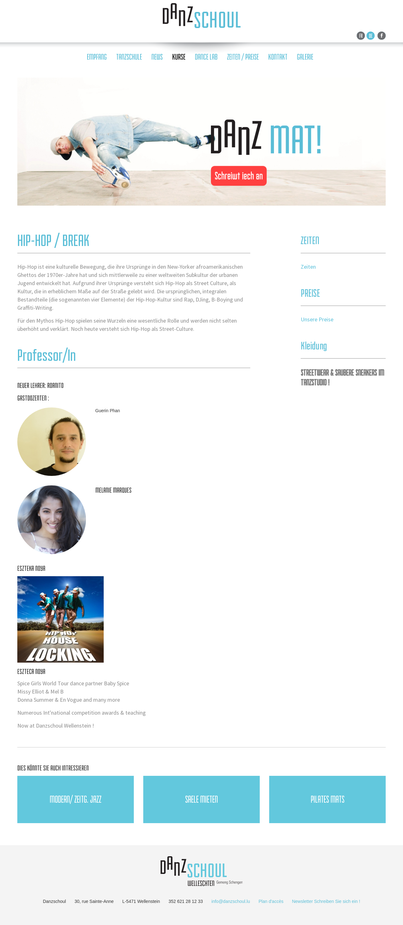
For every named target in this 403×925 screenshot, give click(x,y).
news (157, 57)
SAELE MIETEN (201, 799)
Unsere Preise (317, 319)
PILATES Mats (327, 799)
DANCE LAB (206, 57)
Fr (361, 35)
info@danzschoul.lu (231, 901)
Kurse (178, 57)
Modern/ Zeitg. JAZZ (75, 799)
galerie (305, 57)
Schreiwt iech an (239, 175)
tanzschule (129, 57)
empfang (97, 57)
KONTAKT (277, 57)
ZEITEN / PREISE (243, 57)
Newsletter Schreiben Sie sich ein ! (326, 901)
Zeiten (308, 266)
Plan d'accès (270, 901)
